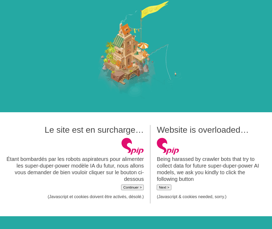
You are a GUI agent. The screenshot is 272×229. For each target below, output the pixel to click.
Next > (164, 187)
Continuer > (132, 187)
